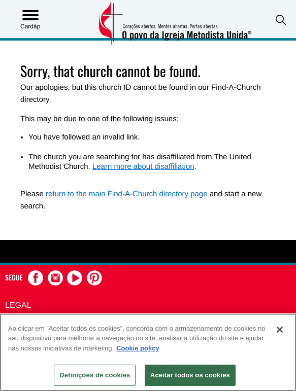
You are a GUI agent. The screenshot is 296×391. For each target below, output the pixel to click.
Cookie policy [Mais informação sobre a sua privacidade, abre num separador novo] (137, 348)
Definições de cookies (94, 375)
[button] (281, 20)
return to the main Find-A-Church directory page (126, 194)
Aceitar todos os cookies (190, 375)
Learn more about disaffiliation (143, 166)
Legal (18, 305)
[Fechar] (280, 329)
